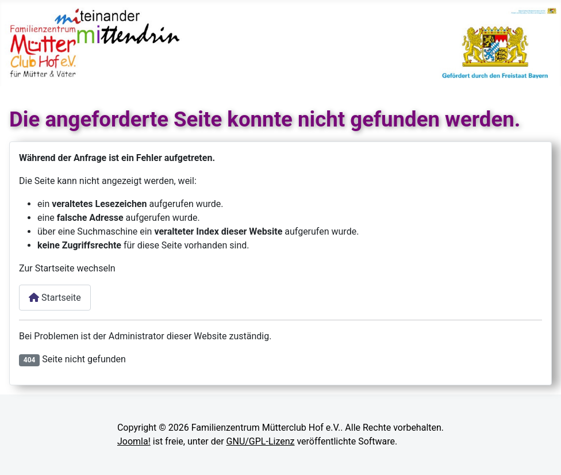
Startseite (55, 297)
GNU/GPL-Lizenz (260, 441)
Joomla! (134, 441)
